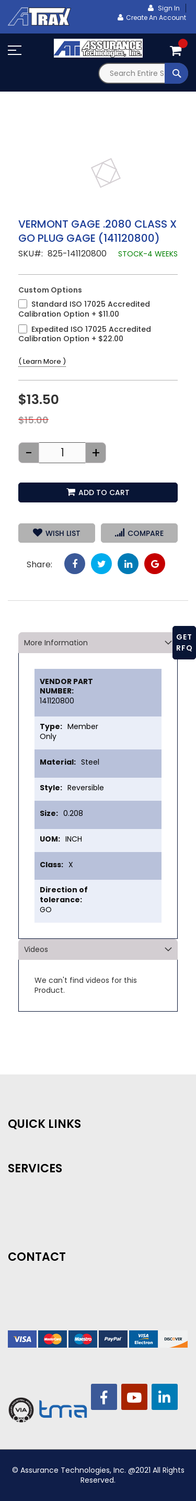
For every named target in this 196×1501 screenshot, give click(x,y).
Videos (36, 949)
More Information (56, 642)
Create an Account (156, 17)
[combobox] (143, 73)
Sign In (168, 8)
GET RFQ (184, 642)
